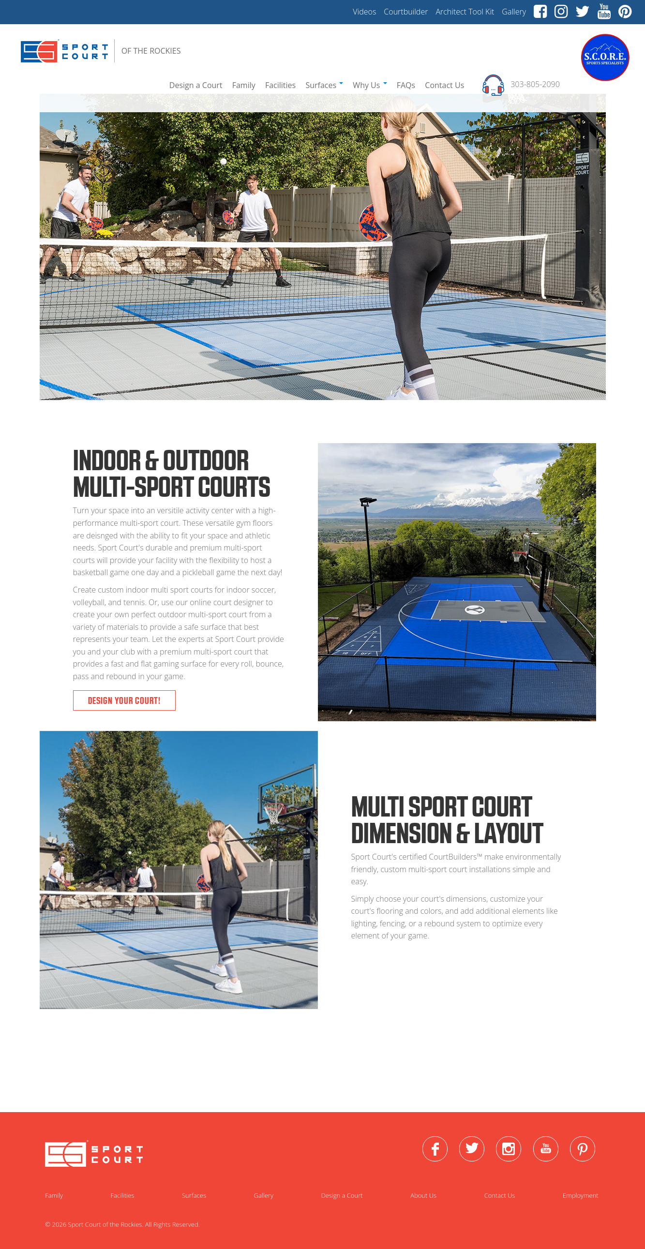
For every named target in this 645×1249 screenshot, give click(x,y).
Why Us (370, 85)
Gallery (514, 11)
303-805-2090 (536, 84)
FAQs (406, 85)
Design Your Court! (124, 700)
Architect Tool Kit (464, 11)
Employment (581, 1195)
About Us (423, 1195)
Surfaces (324, 85)
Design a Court (196, 85)
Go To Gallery (320, 1080)
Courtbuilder (406, 11)
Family (243, 85)
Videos (364, 11)
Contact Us (444, 85)
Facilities (280, 85)
